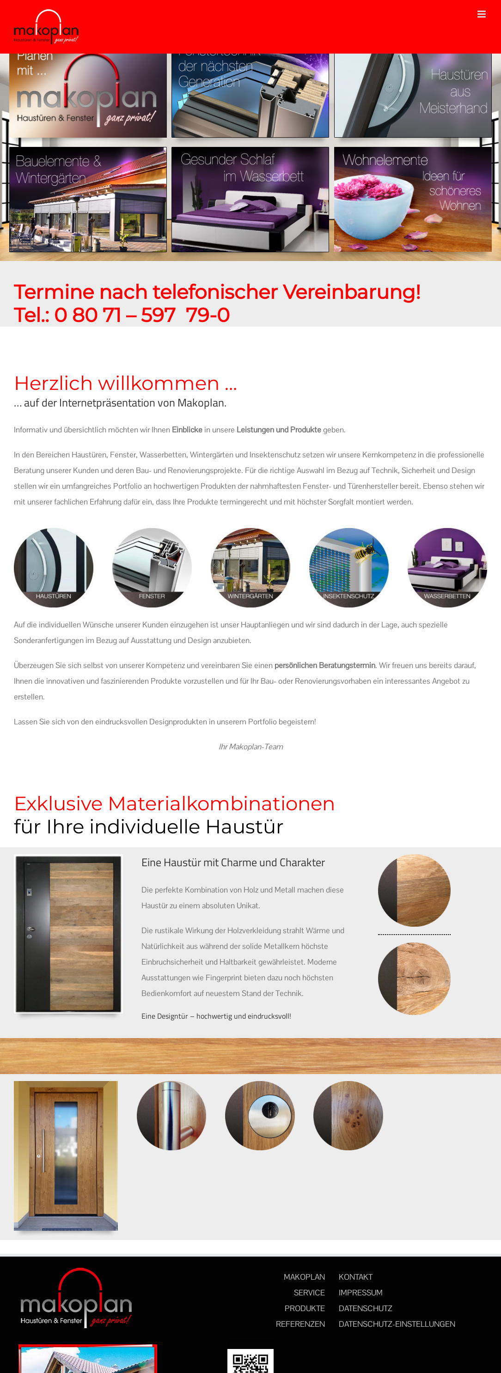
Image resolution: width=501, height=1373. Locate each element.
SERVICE (309, 1293)
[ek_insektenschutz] (349, 532)
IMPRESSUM (361, 1293)
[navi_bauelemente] (88, 151)
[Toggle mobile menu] (482, 14)
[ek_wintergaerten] (250, 532)
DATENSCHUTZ (365, 1308)
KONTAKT (356, 1277)
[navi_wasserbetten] (250, 151)
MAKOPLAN (304, 1277)
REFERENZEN (300, 1324)
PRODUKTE (305, 1308)
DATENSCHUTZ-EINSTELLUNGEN (397, 1324)
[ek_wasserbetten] (447, 532)
